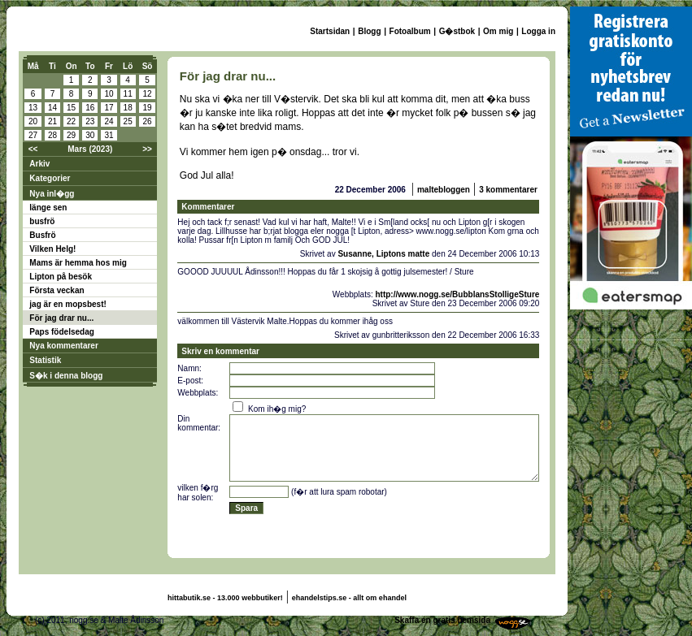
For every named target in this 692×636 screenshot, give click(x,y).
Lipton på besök (60, 276)
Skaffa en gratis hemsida (442, 620)
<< (33, 149)
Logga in (538, 31)
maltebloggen (443, 189)
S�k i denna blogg (65, 375)
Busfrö (42, 235)
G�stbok (457, 31)
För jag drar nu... (61, 318)
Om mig (498, 31)
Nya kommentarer (63, 345)
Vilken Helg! (52, 248)
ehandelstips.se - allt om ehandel (349, 598)
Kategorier (49, 178)
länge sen (48, 207)
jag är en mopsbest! (67, 304)
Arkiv (39, 163)
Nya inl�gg (51, 193)
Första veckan (56, 290)
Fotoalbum (410, 31)
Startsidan (330, 31)
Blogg (369, 31)
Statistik (45, 360)
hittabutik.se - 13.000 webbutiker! (225, 598)
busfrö (41, 221)
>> (147, 149)
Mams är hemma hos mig (77, 262)
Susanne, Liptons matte (383, 253)
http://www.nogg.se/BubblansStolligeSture (457, 294)
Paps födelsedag (61, 331)
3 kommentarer (508, 189)
